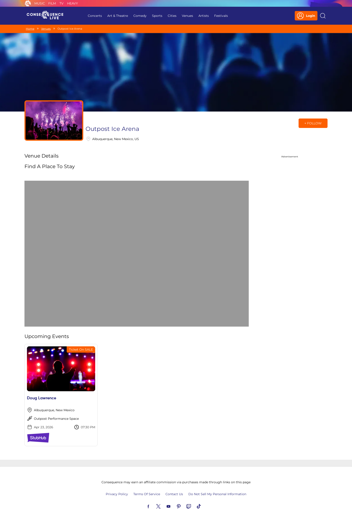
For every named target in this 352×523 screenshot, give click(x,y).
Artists (203, 16)
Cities (172, 16)
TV (61, 3)
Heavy (72, 3)
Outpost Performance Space (56, 419)
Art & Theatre (117, 16)
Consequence (27, 3)
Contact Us (174, 494)
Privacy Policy (117, 494)
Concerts (95, 16)
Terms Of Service (146, 494)
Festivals (221, 16)
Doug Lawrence (41, 398)
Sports (157, 16)
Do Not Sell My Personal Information (217, 494)
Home (30, 28)
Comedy (140, 16)
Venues (187, 16)
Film (52, 3)
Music (39, 3)
